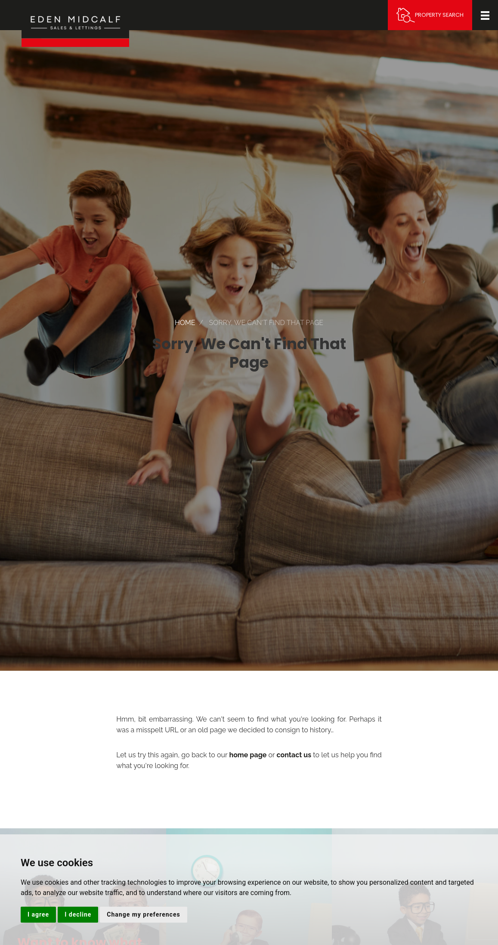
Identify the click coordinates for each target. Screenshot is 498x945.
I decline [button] (78, 914)
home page (247, 755)
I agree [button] (38, 914)
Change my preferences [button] (143, 914)
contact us (294, 755)
